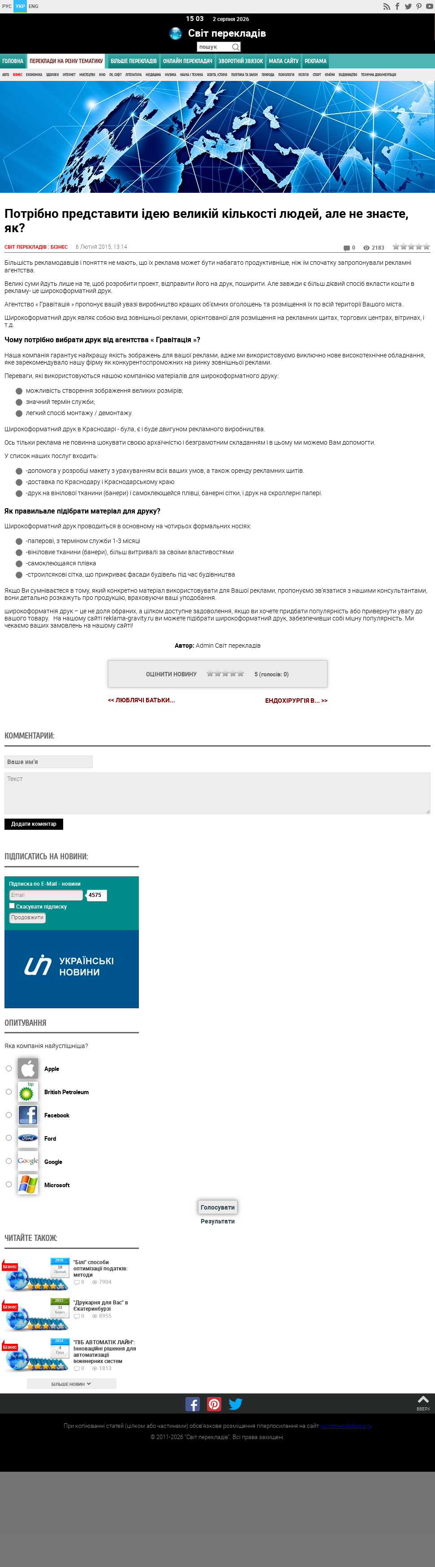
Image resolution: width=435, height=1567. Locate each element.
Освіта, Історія (217, 75)
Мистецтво (87, 75)
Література (133, 75)
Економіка (34, 75)
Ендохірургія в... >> (296, 700)
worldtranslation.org (345, 1425)
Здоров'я (52, 75)
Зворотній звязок (241, 61)
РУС (7, 6)
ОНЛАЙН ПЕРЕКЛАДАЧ (187, 61)
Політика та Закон (244, 75)
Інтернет (69, 75)
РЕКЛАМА (316, 61)
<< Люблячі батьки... (141, 700)
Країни (330, 75)
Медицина (153, 75)
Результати (218, 1221)
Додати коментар (33, 823)
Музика (170, 75)
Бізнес (17, 75)
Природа (268, 75)
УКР (20, 6)
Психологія (286, 75)
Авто (5, 75)
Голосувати (218, 1207)
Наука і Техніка (191, 75)
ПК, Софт (115, 75)
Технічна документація (378, 75)
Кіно (102, 75)
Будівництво (348, 75)
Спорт (317, 75)
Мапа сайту (283, 61)
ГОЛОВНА (12, 61)
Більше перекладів (134, 61)
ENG (34, 6)
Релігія (303, 75)
